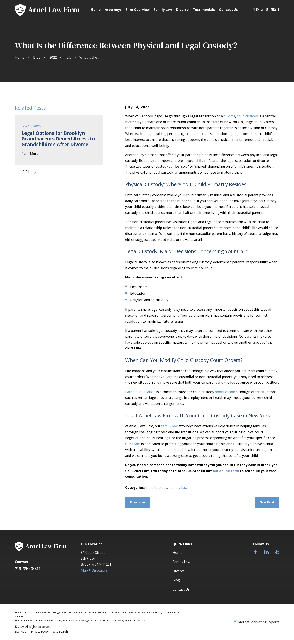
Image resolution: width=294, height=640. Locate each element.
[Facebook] (255, 552)
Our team (132, 443)
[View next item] (35, 171)
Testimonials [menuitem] (204, 9)
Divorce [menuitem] (182, 9)
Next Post (266, 502)
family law (169, 426)
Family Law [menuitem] (163, 9)
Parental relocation (140, 391)
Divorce (179, 570)
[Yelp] (277, 552)
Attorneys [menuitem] (113, 9)
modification (225, 391)
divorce (229, 116)
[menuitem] (20, 631)
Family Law (178, 487)
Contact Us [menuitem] (228, 9)
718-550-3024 (266, 9)
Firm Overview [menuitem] (138, 9)
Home (177, 552)
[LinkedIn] (266, 552)
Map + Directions (94, 570)
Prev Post (137, 502)
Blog (176, 580)
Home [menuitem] (96, 9)
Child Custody (156, 487)
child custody (247, 116)
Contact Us (181, 589)
